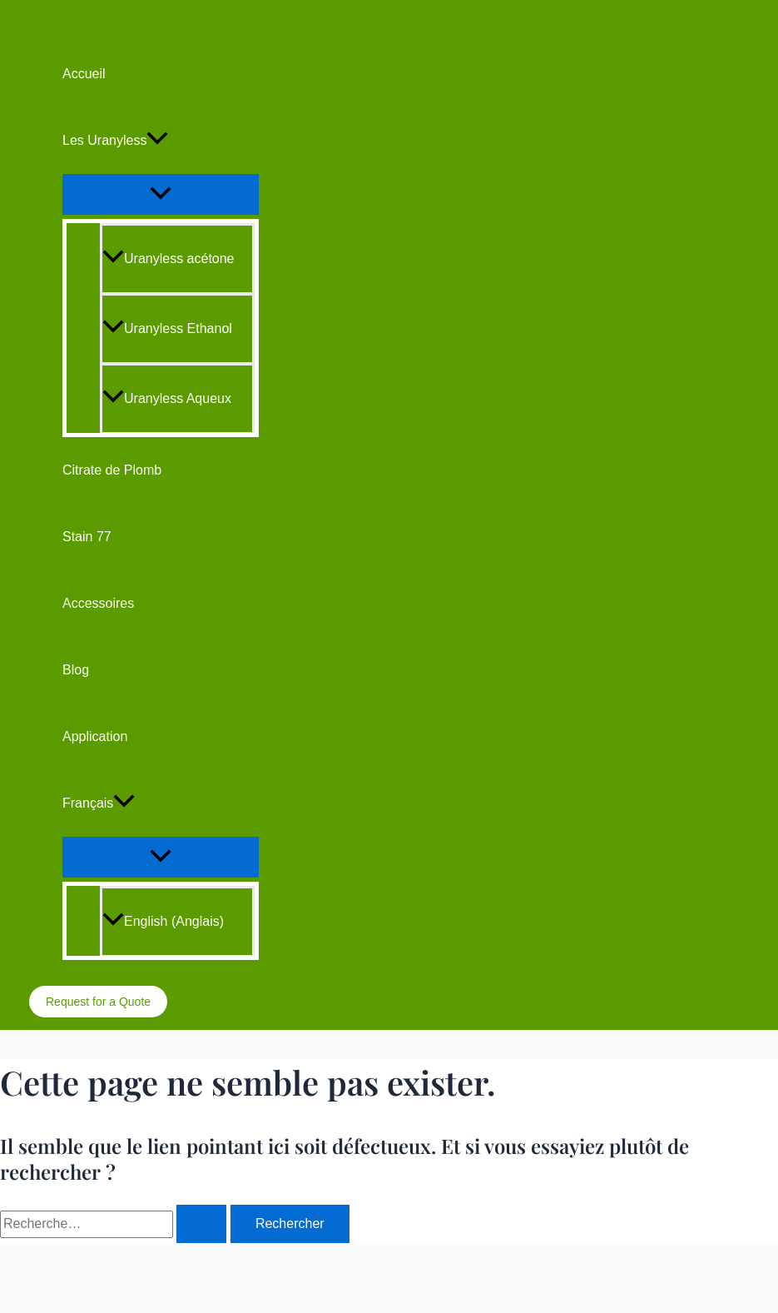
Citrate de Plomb (111, 470)
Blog (75, 670)
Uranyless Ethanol (167, 328)
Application (94, 736)
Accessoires (98, 603)
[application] (157, 141)
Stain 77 (86, 537)
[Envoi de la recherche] (201, 1224)
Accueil (84, 74)
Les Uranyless (115, 141)
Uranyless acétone (168, 258)
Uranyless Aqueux (166, 398)
